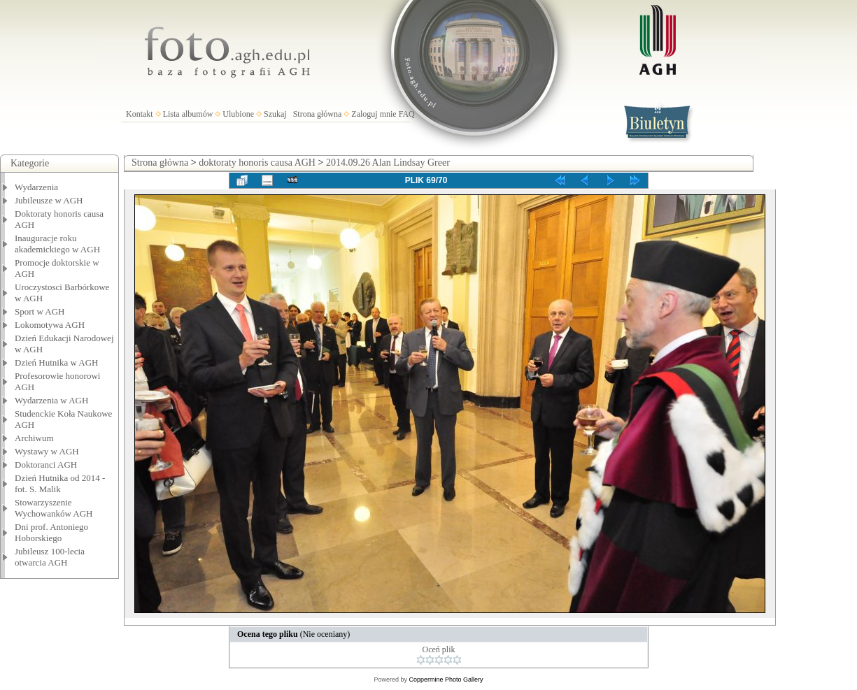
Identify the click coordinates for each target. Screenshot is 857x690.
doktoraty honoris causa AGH (257, 162)
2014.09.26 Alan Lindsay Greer (388, 162)
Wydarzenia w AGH (51, 400)
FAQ (407, 114)
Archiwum (34, 438)
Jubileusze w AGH (49, 200)
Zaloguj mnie (373, 114)
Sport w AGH (40, 311)
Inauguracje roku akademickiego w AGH (57, 243)
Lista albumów (188, 114)
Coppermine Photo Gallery (446, 679)
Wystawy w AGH (47, 451)
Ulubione (238, 114)
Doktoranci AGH (46, 464)
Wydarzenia (36, 187)
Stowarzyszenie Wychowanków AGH (54, 508)
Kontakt (139, 114)
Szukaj (275, 114)
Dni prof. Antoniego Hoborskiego (51, 532)
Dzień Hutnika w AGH (57, 362)
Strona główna (317, 114)
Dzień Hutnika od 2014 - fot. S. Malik (60, 483)
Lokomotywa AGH (50, 324)
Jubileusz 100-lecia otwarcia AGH (50, 557)
